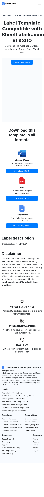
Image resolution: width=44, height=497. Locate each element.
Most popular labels (9, 419)
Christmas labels (31, 419)
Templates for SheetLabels (12, 425)
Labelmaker (9, 3)
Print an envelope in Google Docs (14, 410)
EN (34, 451)
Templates (6, 15)
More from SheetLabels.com (28, 15)
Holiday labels (30, 431)
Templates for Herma (9, 431)
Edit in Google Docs (22, 225)
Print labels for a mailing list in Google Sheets (18, 396)
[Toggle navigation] (39, 3)
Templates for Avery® (10, 422)
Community (6, 442)
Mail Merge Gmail (9, 451)
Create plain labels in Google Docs (14, 405)
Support (4, 445)
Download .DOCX (22, 171)
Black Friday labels (31, 428)
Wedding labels (30, 422)
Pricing (35, 439)
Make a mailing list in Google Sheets (15, 402)
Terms (35, 448)
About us (36, 442)
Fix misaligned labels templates (13, 399)
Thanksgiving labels (32, 425)
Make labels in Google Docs (12, 393)
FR (37, 451)
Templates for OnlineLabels (12, 428)
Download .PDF (22, 198)
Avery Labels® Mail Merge (11, 448)
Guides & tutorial (8, 439)
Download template (21, 62)
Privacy (35, 445)
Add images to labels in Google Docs (15, 408)
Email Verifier (7, 454)
